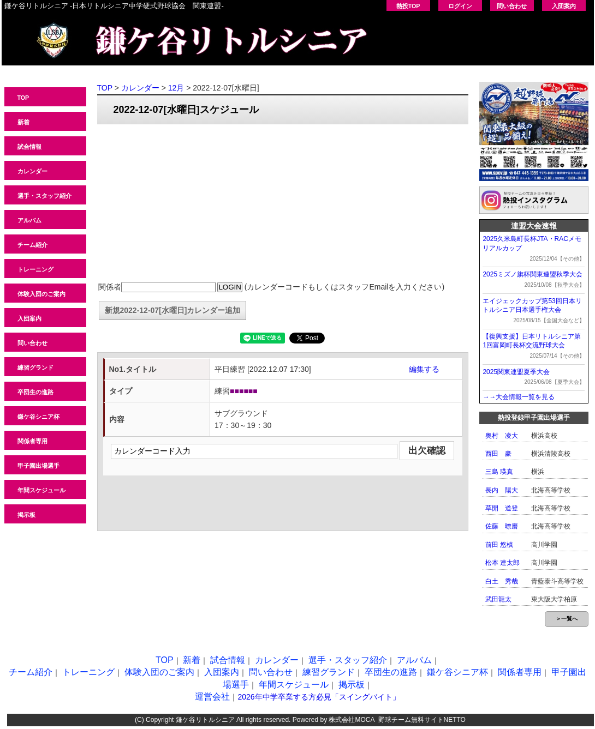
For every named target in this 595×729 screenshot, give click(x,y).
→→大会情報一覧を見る (519, 397)
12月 (176, 87)
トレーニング (35, 269)
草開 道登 (501, 508)
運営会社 (212, 696)
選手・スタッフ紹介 (44, 195)
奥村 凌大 (501, 435)
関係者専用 (32, 441)
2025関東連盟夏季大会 (516, 372)
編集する (424, 369)
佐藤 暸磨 (501, 526)
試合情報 (29, 146)
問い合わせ (512, 6)
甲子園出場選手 (38, 465)
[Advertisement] (282, 203)
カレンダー (32, 171)
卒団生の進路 (35, 392)
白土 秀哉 (501, 581)
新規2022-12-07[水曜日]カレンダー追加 (173, 310)
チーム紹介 (32, 245)
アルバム (29, 220)
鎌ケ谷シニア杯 (38, 416)
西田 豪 (498, 453)
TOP (23, 97)
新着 (23, 122)
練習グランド (35, 367)
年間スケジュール (41, 490)
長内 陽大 (501, 490)
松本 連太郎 (502, 563)
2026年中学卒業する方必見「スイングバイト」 (318, 696)
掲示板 (26, 514)
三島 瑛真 (499, 471)
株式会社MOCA (351, 720)
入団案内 (564, 6)
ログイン (460, 6)
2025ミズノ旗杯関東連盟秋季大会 (532, 274)
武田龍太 (498, 599)
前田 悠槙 (499, 545)
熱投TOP (408, 6)
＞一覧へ (567, 619)
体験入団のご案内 (41, 294)
